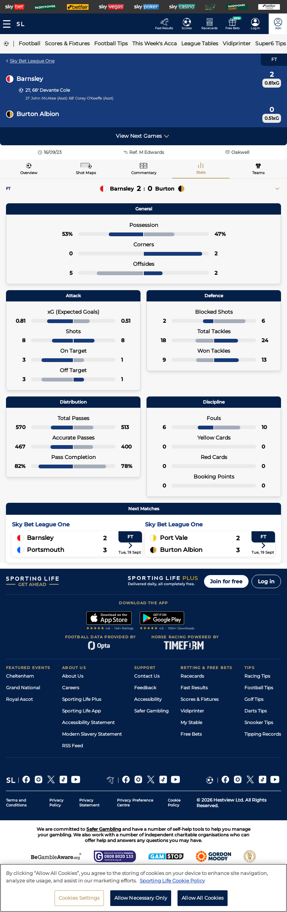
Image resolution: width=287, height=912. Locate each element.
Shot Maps (86, 172)
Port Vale (174, 537)
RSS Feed (72, 745)
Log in (266, 581)
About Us (72, 676)
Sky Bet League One (30, 61)
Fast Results (194, 687)
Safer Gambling (151, 711)
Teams (258, 172)
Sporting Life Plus (81, 699)
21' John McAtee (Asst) (46, 98)
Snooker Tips (258, 722)
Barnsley (29, 78)
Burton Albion (37, 114)
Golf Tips (253, 699)
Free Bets (191, 734)
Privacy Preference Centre (135, 803)
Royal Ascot (19, 699)
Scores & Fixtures (199, 699)
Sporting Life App (81, 711)
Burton (165, 188)
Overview (28, 172)
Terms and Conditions (16, 803)
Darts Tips (255, 711)
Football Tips (258, 687)
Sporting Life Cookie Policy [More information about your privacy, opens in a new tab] (172, 887)
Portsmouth (45, 549)
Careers (70, 687)
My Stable (191, 722)
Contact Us (147, 676)
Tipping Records (262, 734)
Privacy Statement (89, 803)
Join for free (226, 581)
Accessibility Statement (88, 722)
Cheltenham (20, 676)
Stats (201, 172)
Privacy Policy (56, 803)
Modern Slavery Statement (92, 734)
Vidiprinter (192, 711)
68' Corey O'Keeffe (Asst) (91, 98)
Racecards (192, 676)
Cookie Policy (174, 803)
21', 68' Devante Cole (47, 90)
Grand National (23, 687)
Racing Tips (257, 676)
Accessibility (148, 699)
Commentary (143, 172)
